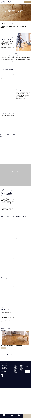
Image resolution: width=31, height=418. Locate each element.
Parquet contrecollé (15, 365)
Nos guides (21, 370)
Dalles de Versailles (15, 369)
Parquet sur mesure (15, 368)
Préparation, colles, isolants (21, 365)
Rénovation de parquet (21, 368)
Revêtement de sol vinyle (15, 373)
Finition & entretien (21, 366)
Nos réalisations (21, 369)
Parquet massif (15, 364)
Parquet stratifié (15, 370)
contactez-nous (6, 49)
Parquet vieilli (15, 372)
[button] (30, 286)
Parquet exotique (15, 371)
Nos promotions (21, 371)
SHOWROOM (19, 417)
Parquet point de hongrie (15, 366)
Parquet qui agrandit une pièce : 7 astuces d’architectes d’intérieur (12, 345)
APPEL (12, 417)
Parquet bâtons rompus (15, 367)
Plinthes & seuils (21, 364)
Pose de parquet (21, 367)
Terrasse (15, 374)
